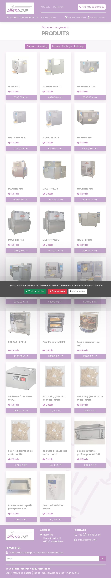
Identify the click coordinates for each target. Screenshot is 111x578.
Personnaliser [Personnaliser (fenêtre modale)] (77, 291)
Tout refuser (57, 291)
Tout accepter (35, 291)
